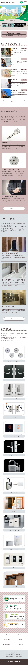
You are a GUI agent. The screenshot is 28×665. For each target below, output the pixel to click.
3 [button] (16, 18)
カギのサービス (20, 634)
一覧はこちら (14, 101)
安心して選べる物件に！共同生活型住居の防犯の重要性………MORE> (19, 63)
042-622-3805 (15, 33)
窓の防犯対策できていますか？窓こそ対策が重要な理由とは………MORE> (19, 73)
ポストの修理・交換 (8, 307)
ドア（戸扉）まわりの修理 (10, 253)
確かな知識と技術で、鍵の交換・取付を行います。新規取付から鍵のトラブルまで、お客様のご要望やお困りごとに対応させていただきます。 (13, 173)
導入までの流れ (6, 644)
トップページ (7, 634)
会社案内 (21, 644)
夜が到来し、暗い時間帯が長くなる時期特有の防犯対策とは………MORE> (19, 94)
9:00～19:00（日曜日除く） (16, 35)
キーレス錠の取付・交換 (9, 196)
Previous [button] (1, 25)
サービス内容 (7, 639)
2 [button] (14, 18)
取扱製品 (21, 639)
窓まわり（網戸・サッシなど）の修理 (13, 280)
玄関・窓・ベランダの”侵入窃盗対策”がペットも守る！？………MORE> (18, 52)
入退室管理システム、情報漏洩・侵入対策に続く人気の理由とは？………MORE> (19, 83)
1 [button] (12, 18)
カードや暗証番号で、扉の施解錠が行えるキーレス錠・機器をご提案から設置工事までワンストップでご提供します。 (13, 200)
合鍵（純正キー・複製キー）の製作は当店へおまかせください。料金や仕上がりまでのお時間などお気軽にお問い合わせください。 (13, 146)
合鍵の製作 (5, 142)
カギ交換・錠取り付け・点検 (10, 169)
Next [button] (27, 25)
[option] (14, 13)
